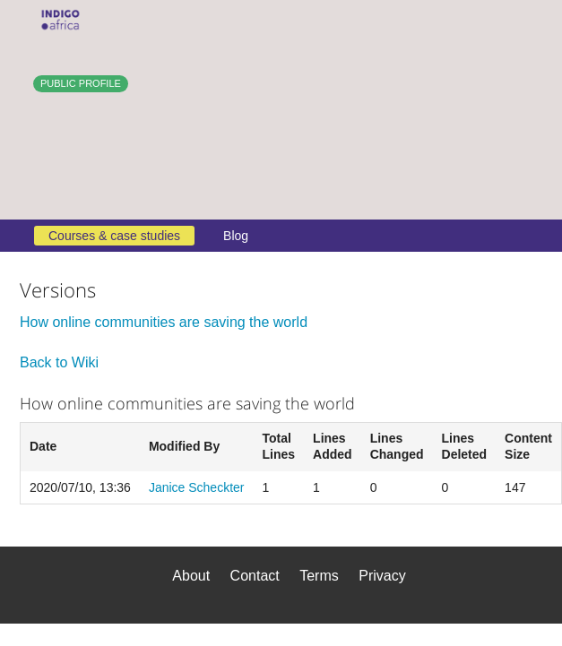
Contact (255, 575)
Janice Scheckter (197, 487)
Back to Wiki (59, 362)
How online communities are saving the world (163, 322)
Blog (235, 235)
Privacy (382, 575)
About (191, 575)
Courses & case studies (114, 235)
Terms (319, 575)
